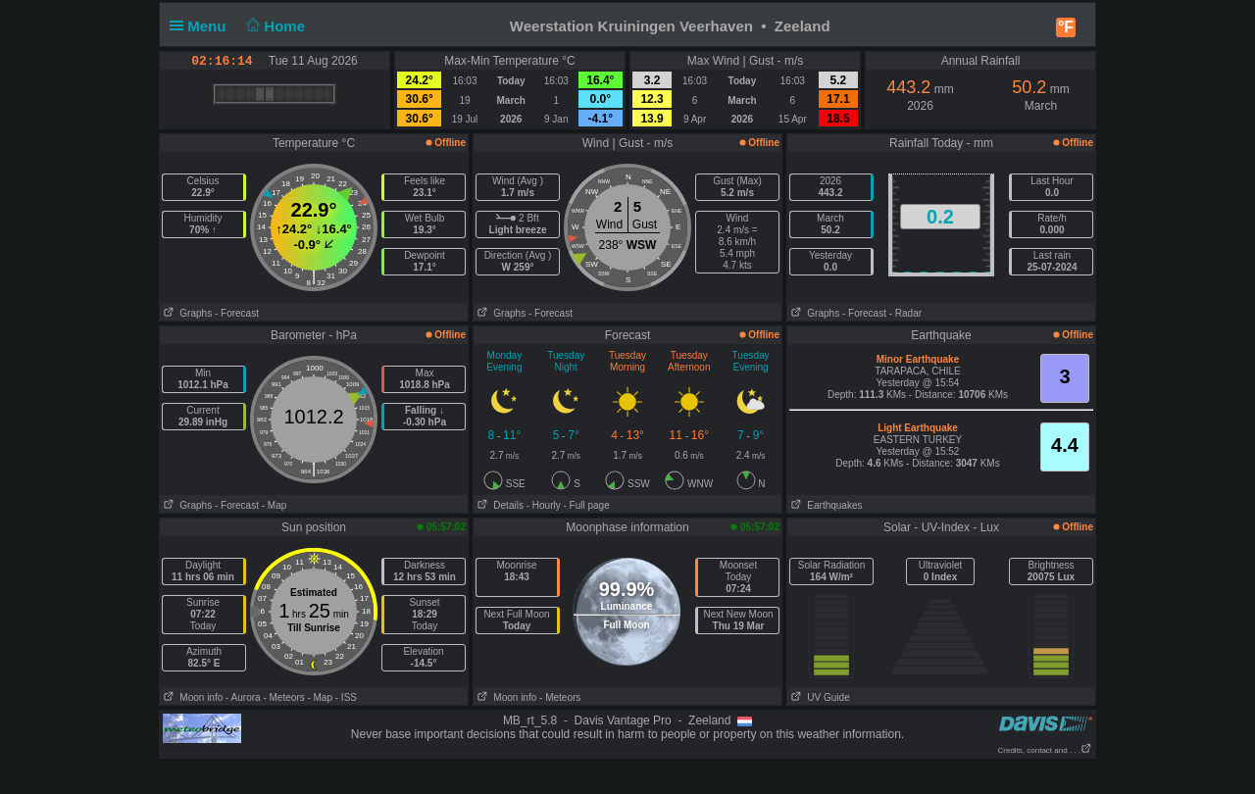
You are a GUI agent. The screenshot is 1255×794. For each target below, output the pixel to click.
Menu (202, 26)
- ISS (346, 697)
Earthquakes (825, 505)
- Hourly (544, 505)
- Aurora (243, 697)
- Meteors (283, 697)
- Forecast (237, 313)
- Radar (905, 313)
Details (499, 505)
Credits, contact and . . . (1045, 750)
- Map (274, 505)
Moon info (191, 697)
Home (274, 26)
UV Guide (818, 697)
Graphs (186, 313)
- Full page (586, 505)
